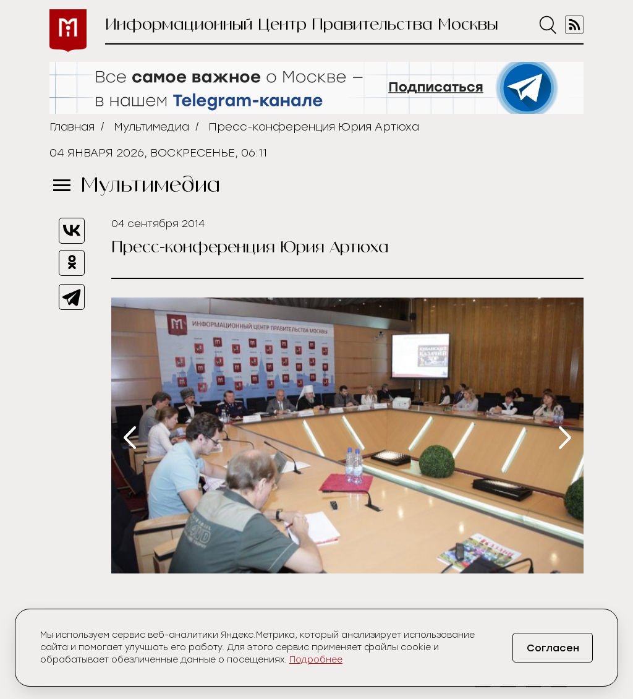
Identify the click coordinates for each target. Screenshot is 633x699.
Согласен (553, 648)
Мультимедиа (151, 127)
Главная (72, 127)
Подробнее (315, 659)
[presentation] (130, 437)
